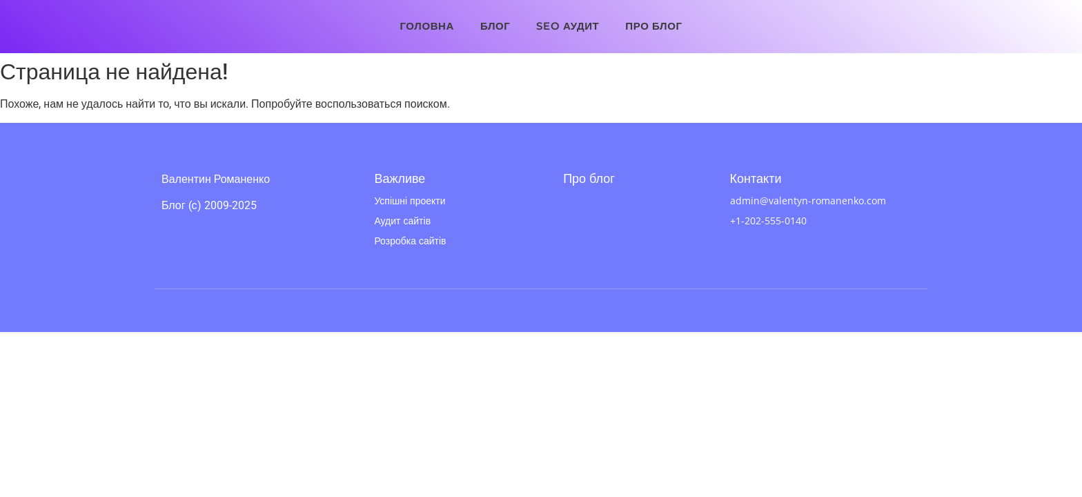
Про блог (653, 25)
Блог (495, 25)
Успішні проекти (409, 200)
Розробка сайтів (410, 240)
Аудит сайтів (402, 220)
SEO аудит (567, 25)
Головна (427, 25)
